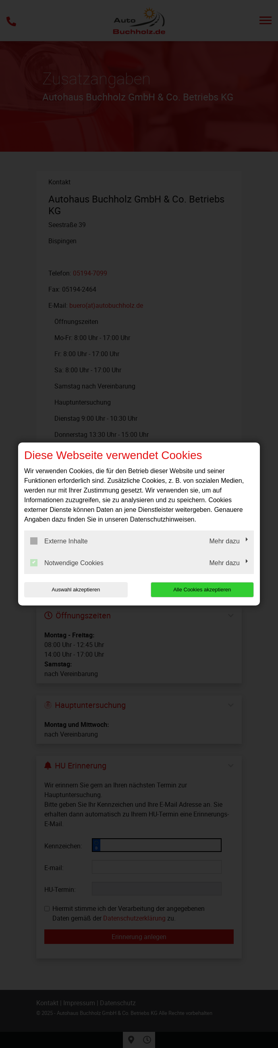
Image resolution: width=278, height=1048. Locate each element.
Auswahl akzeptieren (76, 590)
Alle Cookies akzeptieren (202, 590)
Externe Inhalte (59, 541)
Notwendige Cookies (67, 562)
